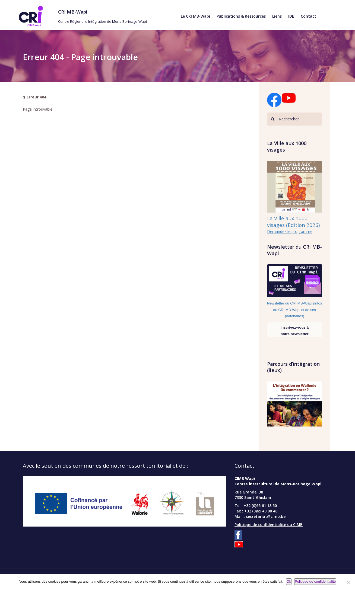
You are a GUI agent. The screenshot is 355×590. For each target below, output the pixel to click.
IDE (291, 16)
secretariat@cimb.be (266, 516)
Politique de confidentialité (315, 581)
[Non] (348, 582)
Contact (308, 16)
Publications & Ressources (241, 16)
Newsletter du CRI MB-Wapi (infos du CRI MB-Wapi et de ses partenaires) (294, 309)
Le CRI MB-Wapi (195, 16)
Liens (277, 16)
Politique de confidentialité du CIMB (268, 524)
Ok (289, 581)
